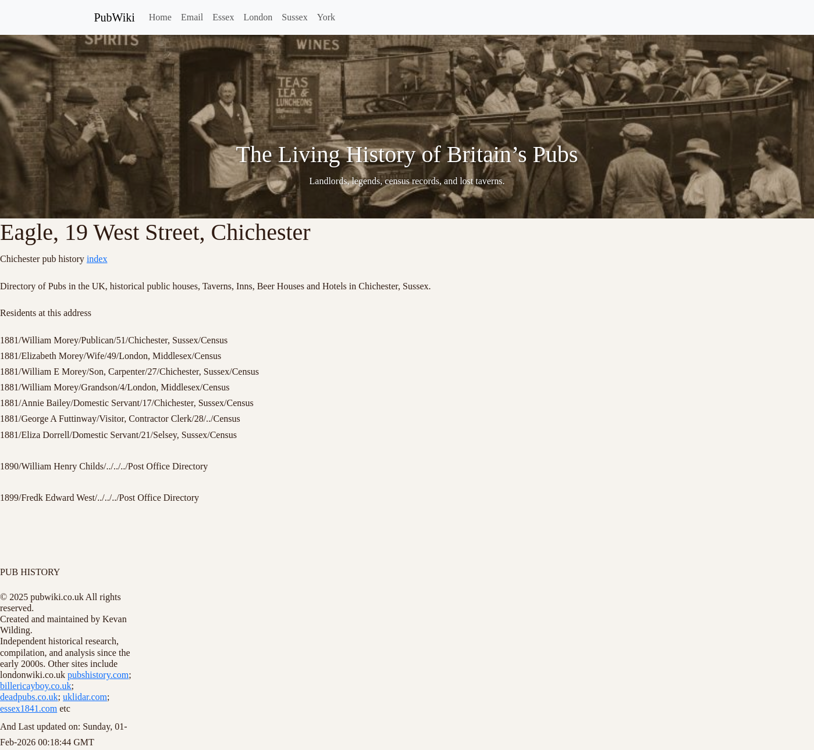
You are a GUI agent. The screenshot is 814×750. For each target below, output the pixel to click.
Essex (223, 17)
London (257, 17)
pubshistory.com (98, 675)
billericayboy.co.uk (35, 686)
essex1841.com (28, 708)
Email (192, 17)
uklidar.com (85, 697)
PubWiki (114, 17)
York (326, 17)
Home (160, 17)
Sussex (294, 17)
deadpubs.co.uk (29, 697)
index (97, 259)
